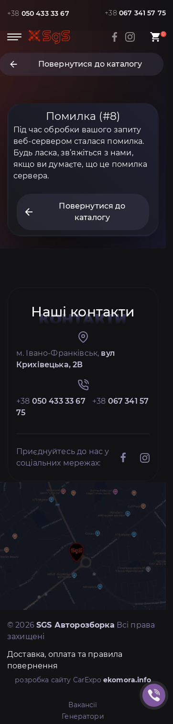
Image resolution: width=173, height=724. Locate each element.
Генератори (83, 716)
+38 (38, 13)
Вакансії (82, 705)
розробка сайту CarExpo (83, 680)
